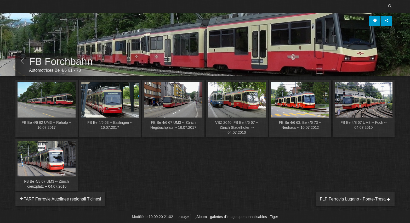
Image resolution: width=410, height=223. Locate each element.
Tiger (274, 217)
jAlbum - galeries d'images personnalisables (231, 217)
